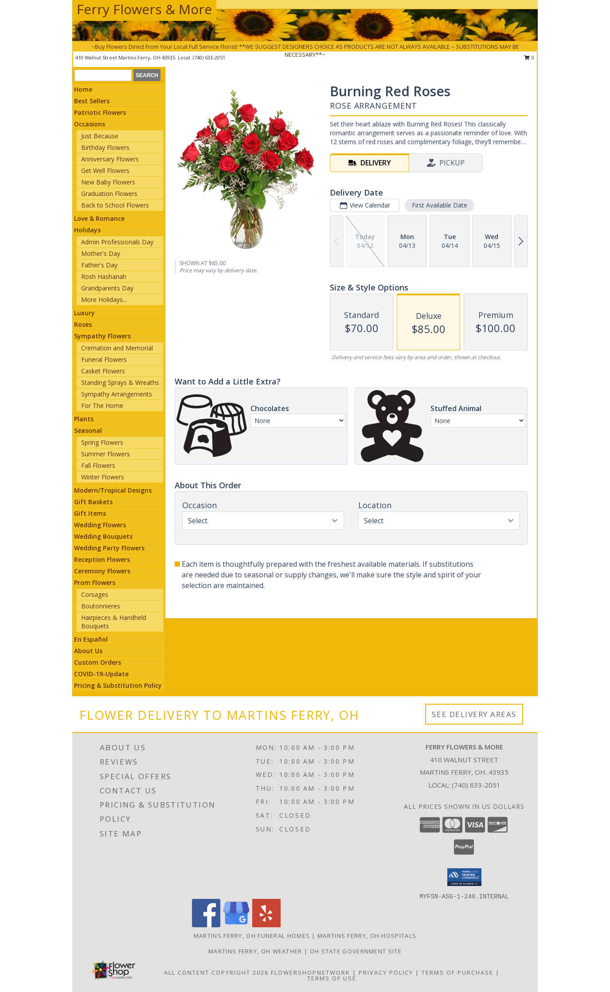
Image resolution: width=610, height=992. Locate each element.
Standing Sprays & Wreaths (120, 382)
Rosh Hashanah (103, 276)
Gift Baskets (93, 502)
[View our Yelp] (266, 925)
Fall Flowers (98, 465)
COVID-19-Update (101, 674)
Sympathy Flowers (102, 336)
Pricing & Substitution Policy (118, 685)
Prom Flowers (94, 582)
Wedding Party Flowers (109, 548)
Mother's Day (100, 253)
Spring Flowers (102, 442)
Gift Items (90, 513)
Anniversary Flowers (110, 159)
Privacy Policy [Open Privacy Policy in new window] (386, 972)
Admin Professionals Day (117, 242)
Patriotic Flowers (100, 112)
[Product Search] (103, 75)
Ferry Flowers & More (144, 9)
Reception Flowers (102, 559)
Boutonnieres (100, 606)
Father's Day (99, 265)
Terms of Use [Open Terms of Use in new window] (331, 978)
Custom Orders (97, 662)
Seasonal (88, 430)
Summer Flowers (105, 454)
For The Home (102, 405)
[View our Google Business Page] (236, 925)
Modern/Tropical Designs (113, 490)
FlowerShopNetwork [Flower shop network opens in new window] (310, 972)
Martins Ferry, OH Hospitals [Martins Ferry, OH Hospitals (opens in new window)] (366, 936)
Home (83, 89)
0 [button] (529, 57)
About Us (88, 651)
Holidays (87, 230)
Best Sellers (91, 101)
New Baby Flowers (108, 182)
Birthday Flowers (105, 147)
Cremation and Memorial (117, 348)
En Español (91, 639)
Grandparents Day (107, 288)
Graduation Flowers (109, 193)
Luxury (84, 313)
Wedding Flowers (100, 525)
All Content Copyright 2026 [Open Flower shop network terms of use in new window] (216, 972)
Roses (83, 324)
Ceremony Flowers (102, 571)
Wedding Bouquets (103, 536)
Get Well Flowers (105, 170)
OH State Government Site (356, 951)
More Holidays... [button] (104, 299)
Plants (84, 419)
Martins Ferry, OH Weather (255, 951)
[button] (464, 877)
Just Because (99, 136)
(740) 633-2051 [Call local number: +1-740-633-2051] (476, 784)
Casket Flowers (103, 371)
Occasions (89, 124)
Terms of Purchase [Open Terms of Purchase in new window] (457, 972)
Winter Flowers (102, 477)
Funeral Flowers (104, 359)
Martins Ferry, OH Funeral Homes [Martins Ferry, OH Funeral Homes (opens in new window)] (252, 936)
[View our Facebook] (206, 925)
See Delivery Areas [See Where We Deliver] (474, 714)
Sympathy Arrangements (116, 394)
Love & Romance (99, 218)
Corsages (94, 594)
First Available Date (439, 205)
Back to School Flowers (115, 205)
